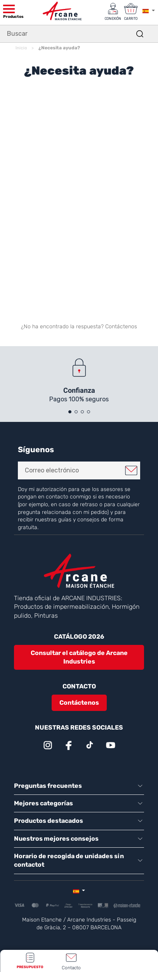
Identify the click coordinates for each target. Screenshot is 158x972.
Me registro (131, 470)
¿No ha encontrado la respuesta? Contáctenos (79, 326)
